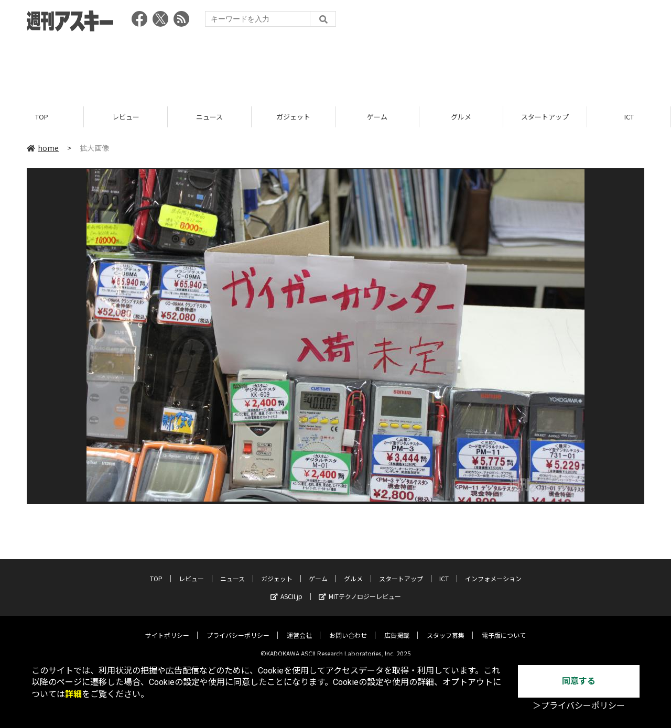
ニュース (209, 117)
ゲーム (377, 117)
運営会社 (299, 627)
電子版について (504, 627)
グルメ (461, 117)
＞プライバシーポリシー (579, 706)
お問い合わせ (348, 627)
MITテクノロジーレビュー (360, 588)
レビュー (125, 117)
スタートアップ (545, 117)
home (43, 148)
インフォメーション (493, 570)
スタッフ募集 (445, 627)
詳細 (73, 694)
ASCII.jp (286, 588)
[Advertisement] (335, 65)
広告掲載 (396, 627)
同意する (579, 681)
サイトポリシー (167, 627)
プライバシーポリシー (238, 627)
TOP (41, 117)
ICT (629, 117)
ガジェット (293, 117)
